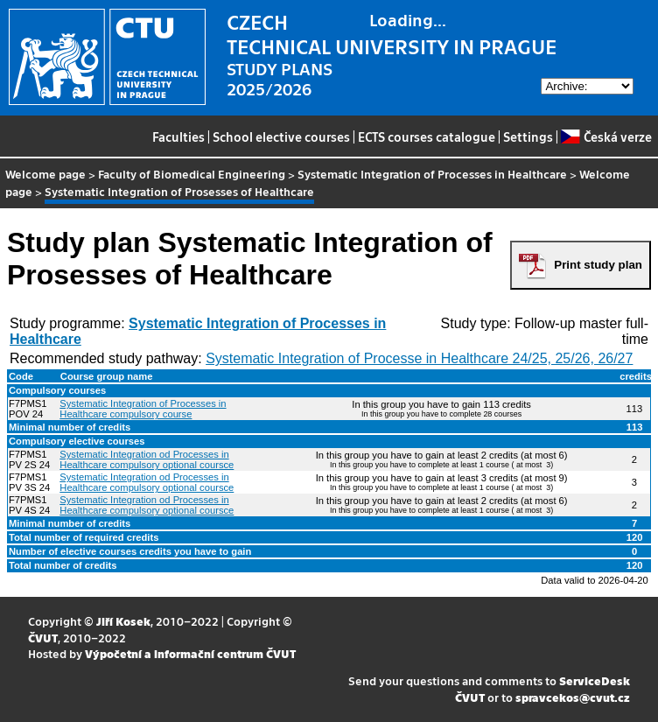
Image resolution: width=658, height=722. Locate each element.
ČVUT (43, 637)
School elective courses (281, 136)
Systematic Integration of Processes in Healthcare (432, 173)
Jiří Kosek (123, 620)
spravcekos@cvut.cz (572, 697)
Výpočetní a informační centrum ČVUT (190, 653)
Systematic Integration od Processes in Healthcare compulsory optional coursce (147, 459)
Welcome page (45, 173)
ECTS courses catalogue (426, 136)
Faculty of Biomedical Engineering (191, 173)
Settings (528, 136)
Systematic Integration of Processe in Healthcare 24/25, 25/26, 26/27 (419, 358)
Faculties (178, 136)
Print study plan (598, 264)
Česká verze (606, 136)
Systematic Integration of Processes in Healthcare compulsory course (143, 408)
